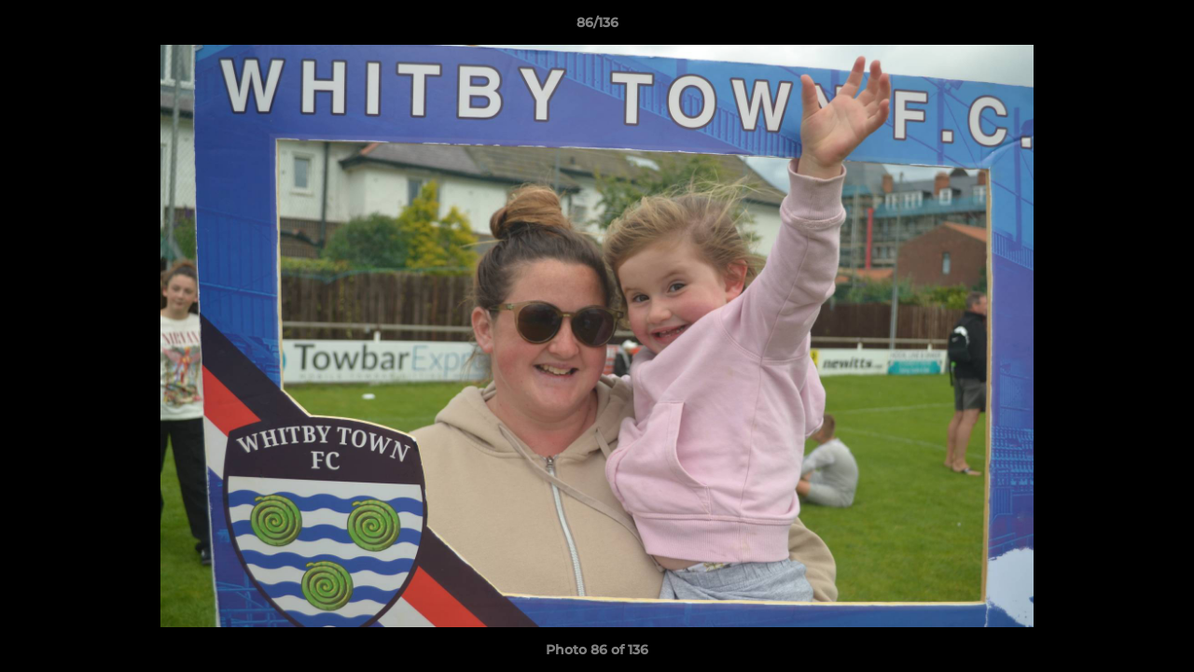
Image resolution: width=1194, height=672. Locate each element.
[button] (1160, 27)
